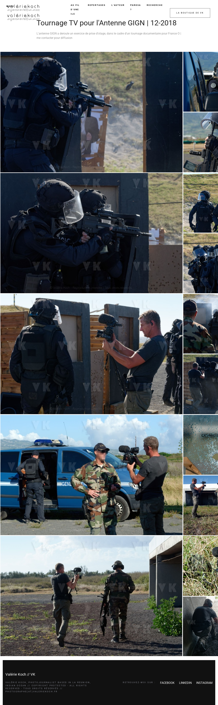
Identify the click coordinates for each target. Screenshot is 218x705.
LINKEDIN (185, 683)
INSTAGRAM (204, 683)
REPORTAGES (97, 5)
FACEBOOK (167, 683)
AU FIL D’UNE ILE (75, 9)
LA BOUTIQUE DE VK (190, 13)
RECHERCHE (155, 5)
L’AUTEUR (117, 5)
